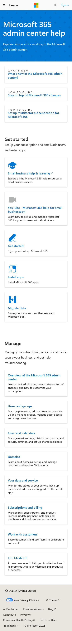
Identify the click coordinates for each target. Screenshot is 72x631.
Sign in (65, 5)
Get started (16, 246)
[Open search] (55, 5)
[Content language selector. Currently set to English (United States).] (20, 591)
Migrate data (17, 308)
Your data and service (23, 480)
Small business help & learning (29, 173)
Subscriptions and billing (25, 507)
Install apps (16, 277)
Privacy (24, 614)
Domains (14, 457)
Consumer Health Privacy (18, 620)
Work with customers (22, 534)
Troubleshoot (17, 558)
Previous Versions (33, 609)
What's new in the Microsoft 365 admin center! (35, 75)
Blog (50, 609)
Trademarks (10, 625)
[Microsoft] (36, 5)
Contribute (9, 614)
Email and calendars (21, 433)
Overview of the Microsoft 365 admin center (34, 377)
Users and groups (20, 406)
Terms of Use (47, 620)
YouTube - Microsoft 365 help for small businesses (35, 209)
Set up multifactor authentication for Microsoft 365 (33, 115)
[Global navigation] (4, 5)
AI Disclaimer (10, 609)
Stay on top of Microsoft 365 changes (34, 95)
